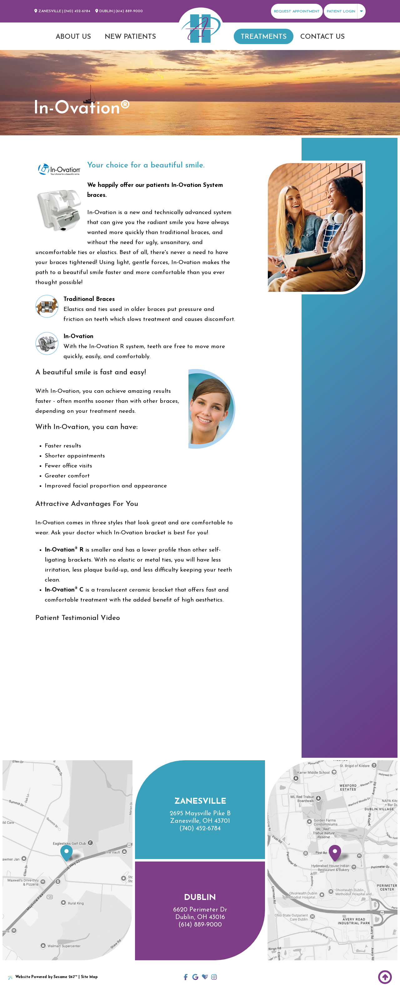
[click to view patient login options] (345, 11)
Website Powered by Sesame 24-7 (42, 977)
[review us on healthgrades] (204, 977)
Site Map (89, 977)
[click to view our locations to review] (195, 977)
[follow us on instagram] (214, 977)
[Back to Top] (385, 977)
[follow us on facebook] (186, 977)
